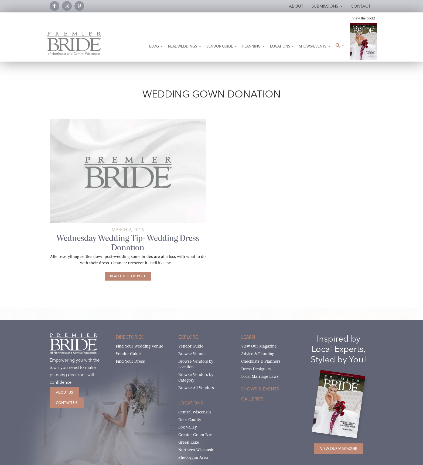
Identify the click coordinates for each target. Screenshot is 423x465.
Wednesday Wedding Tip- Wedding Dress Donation (127, 242)
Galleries (252, 399)
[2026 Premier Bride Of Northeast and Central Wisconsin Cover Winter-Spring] (363, 25)
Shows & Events (260, 389)
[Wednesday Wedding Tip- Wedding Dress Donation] (128, 276)
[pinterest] (79, 6)
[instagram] (67, 6)
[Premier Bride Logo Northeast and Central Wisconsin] (74, 34)
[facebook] (54, 6)
